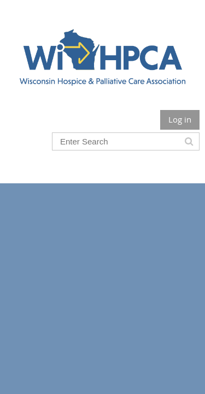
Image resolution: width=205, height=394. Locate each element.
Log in (179, 119)
